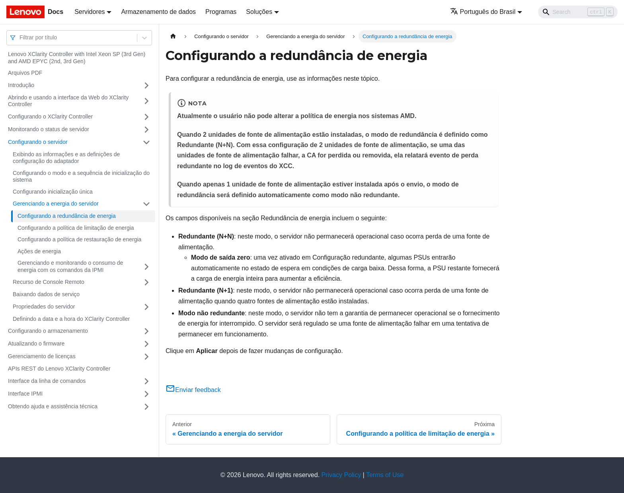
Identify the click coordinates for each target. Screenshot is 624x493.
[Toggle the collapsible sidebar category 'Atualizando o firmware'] (146, 344)
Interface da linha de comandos (47, 381)
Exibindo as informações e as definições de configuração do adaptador (66, 158)
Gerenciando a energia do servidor (56, 203)
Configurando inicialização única (53, 191)
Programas (220, 11)
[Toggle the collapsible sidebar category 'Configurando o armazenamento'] (146, 331)
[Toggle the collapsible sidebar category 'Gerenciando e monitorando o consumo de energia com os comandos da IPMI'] (146, 266)
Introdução (21, 85)
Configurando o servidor (37, 142)
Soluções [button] (259, 11)
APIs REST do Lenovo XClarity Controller (59, 368)
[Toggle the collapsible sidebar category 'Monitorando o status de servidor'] (146, 129)
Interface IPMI (25, 393)
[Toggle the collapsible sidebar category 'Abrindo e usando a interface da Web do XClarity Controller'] (146, 101)
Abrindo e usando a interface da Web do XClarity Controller (68, 101)
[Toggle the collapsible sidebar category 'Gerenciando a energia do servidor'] (146, 204)
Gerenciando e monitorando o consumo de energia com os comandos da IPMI (70, 266)
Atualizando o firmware (36, 343)
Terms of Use (385, 475)
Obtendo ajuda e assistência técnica (53, 406)
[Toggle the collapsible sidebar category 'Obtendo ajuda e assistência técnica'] (146, 406)
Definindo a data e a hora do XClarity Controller (71, 319)
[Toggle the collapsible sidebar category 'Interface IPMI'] (146, 394)
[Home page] (173, 36)
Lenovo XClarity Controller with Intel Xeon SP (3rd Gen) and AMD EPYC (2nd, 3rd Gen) (76, 57)
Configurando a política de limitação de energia (76, 228)
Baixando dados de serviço (46, 294)
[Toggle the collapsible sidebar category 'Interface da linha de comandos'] (146, 381)
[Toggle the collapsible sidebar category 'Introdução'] (146, 85)
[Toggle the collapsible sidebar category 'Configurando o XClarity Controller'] (146, 117)
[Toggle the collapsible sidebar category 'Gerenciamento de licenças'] (146, 356)
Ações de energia (39, 251)
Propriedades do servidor (44, 306)
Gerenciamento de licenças (42, 356)
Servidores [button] (89, 11)
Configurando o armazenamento (48, 331)
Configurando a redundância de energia (67, 216)
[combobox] (20, 37)
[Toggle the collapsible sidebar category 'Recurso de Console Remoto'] (146, 282)
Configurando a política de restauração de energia (79, 239)
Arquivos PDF (25, 73)
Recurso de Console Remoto (48, 282)
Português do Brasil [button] (483, 11)
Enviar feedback (193, 389)
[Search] (578, 12)
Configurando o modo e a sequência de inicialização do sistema (81, 176)
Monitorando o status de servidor (48, 129)
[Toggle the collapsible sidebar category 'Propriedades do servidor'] (146, 307)
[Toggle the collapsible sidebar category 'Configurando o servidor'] (146, 142)
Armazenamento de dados (158, 11)
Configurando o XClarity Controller (50, 116)
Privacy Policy (341, 475)
